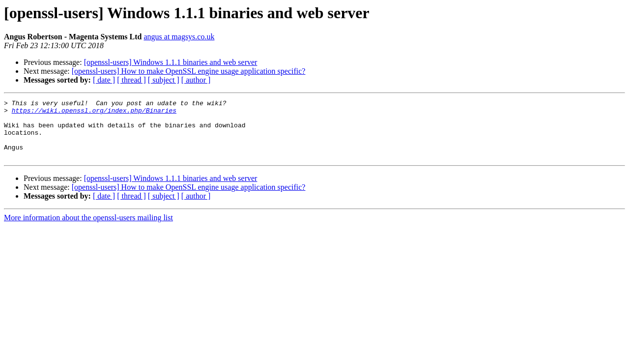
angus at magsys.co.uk (178, 36)
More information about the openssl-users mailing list (88, 229)
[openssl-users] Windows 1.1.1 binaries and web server (170, 62)
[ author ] (196, 80)
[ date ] (104, 80)
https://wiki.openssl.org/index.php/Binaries (94, 113)
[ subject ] (163, 80)
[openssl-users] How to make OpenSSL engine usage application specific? (189, 71)
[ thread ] (131, 80)
